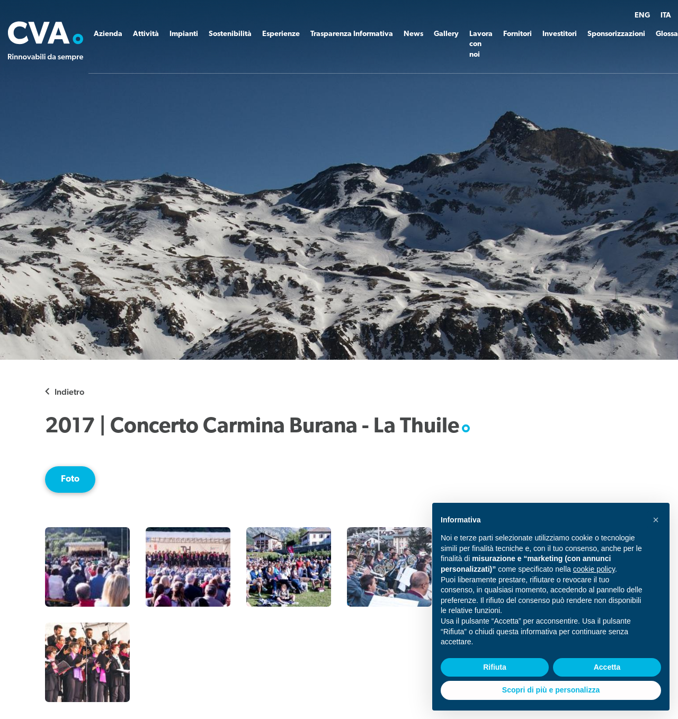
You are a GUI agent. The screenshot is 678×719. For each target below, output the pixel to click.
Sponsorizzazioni (616, 34)
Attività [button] (146, 34)
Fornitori (517, 34)
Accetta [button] (607, 667)
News (413, 34)
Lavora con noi (481, 44)
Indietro (69, 392)
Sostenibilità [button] (230, 34)
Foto (70, 479)
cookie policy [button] (594, 569)
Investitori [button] (559, 34)
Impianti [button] (184, 34)
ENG (642, 16)
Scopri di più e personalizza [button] (551, 690)
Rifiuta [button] (494, 667)
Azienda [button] (108, 34)
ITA (666, 16)
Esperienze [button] (281, 34)
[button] (655, 519)
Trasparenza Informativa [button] (351, 34)
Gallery (446, 34)
